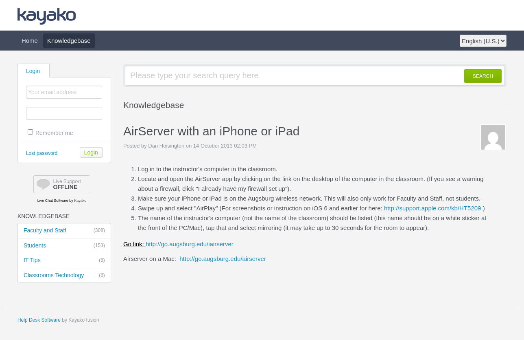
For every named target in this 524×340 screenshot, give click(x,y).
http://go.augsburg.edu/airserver (222, 258)
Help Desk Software (39, 320)
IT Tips (64, 260)
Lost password (41, 153)
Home (30, 40)
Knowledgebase (69, 40)
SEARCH (483, 76)
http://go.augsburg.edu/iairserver (178, 244)
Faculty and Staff (64, 231)
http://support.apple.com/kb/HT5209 (432, 208)
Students (64, 246)
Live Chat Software (52, 201)
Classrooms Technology (64, 276)
